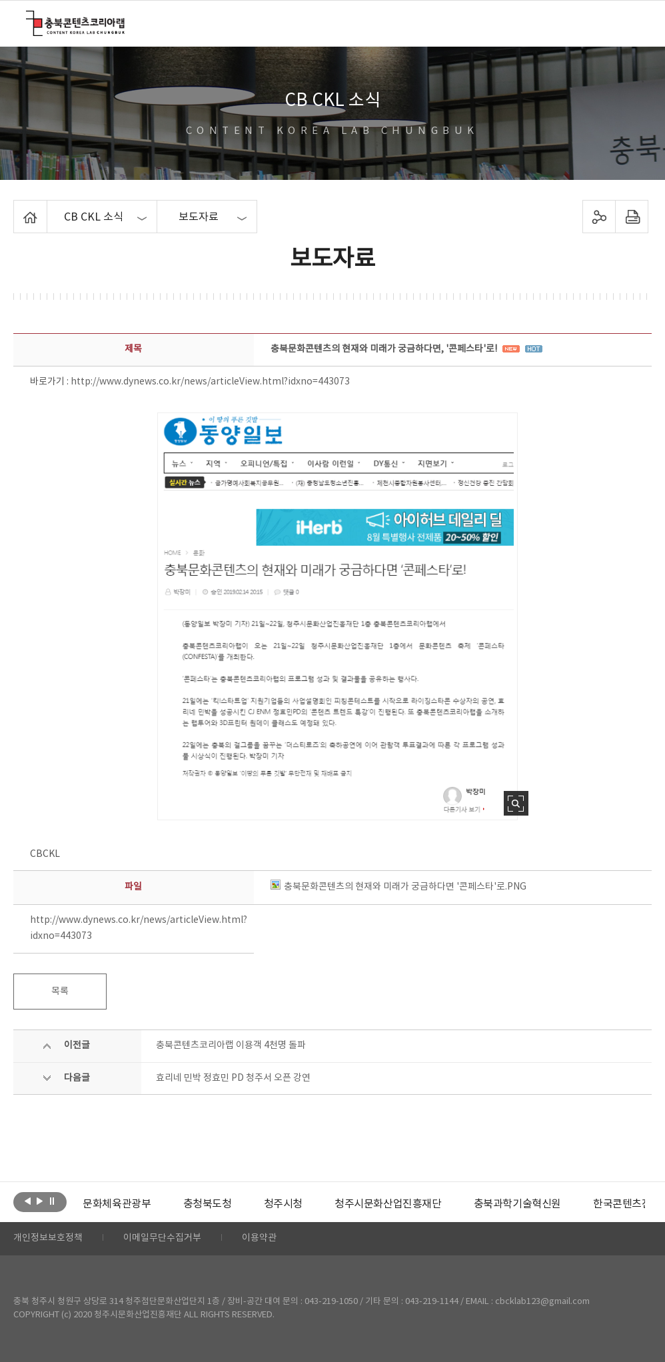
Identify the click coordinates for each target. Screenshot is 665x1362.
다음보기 (40, 1200)
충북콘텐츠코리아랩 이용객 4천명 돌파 (231, 1045)
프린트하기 (632, 216)
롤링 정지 (52, 1200)
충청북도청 (207, 1204)
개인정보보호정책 (48, 1238)
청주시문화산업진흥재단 (388, 1204)
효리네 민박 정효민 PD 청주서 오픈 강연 (233, 1078)
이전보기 (28, 1200)
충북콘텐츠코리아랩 (29, 18)
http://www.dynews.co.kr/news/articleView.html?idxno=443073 (210, 381)
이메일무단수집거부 (162, 1238)
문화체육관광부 (117, 1204)
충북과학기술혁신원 (516, 1204)
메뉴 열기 (630, 22)
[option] (117, 1204)
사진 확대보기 (516, 803)
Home (17, 208)
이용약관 (259, 1238)
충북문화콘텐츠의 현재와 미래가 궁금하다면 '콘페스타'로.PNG (398, 887)
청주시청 (282, 1204)
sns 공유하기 (599, 216)
